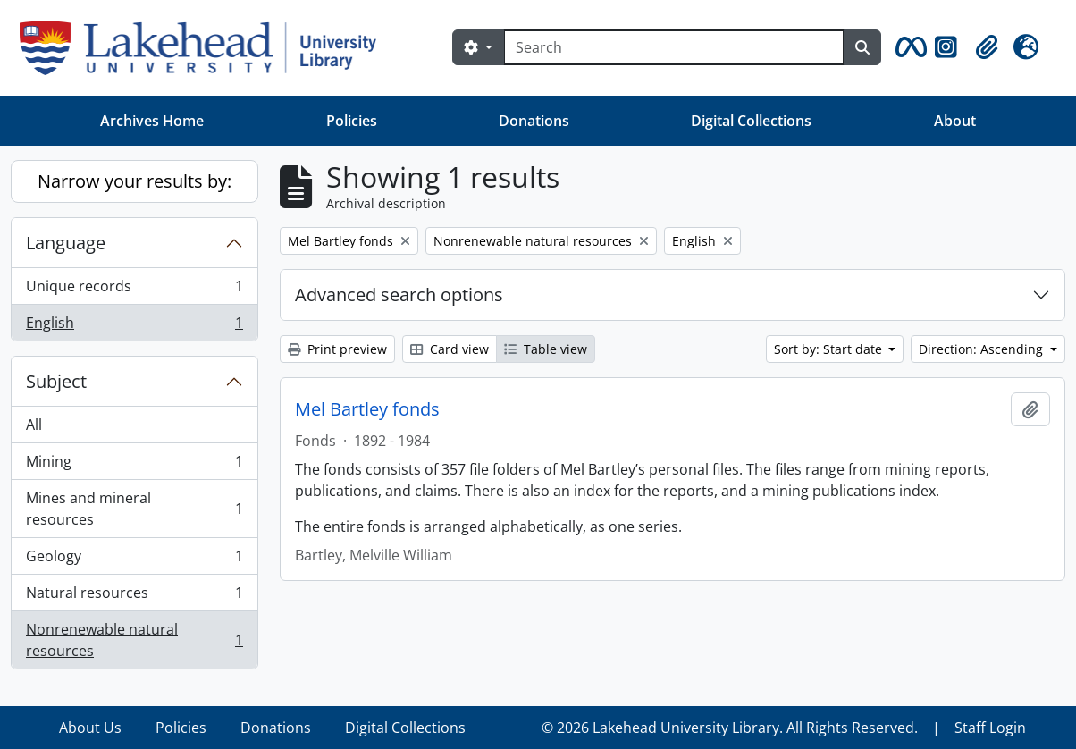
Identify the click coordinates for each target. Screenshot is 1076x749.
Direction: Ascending (983, 349)
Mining (134, 465)
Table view (545, 349)
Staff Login (990, 727)
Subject (56, 381)
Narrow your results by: (134, 181)
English (134, 326)
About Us (90, 727)
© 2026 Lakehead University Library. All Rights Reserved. (730, 727)
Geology (134, 560)
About (955, 120)
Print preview (337, 349)
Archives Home (152, 120)
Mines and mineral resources (134, 508)
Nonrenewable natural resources (134, 640)
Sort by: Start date (830, 349)
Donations (534, 120)
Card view (449, 349)
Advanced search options (399, 294)
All (34, 424)
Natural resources (134, 596)
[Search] (674, 47)
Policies (351, 120)
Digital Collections (751, 120)
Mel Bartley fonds (367, 409)
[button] (908, 47)
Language (65, 243)
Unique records (134, 290)
